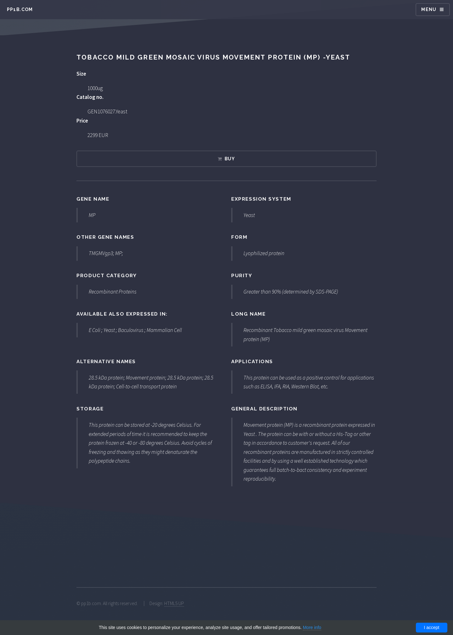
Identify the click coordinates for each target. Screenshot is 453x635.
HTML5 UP (174, 603)
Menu (429, 9)
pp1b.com (20, 9)
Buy (230, 158)
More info (312, 627)
